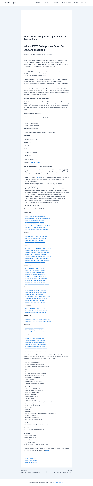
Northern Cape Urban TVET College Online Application (39, 319)
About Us (76, 3)
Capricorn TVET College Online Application (36, 290)
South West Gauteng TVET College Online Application (39, 256)
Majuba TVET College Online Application (35, 274)
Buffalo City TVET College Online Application (36, 216)
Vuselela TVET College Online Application (35, 332)
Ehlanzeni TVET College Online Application (36, 309)
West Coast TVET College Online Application (36, 348)
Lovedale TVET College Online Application (36, 227)
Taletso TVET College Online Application (35, 330)
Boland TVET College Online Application (35, 338)
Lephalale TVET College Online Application (36, 292)
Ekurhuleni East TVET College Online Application (37, 250)
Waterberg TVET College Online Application (36, 302)
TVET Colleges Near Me (31, 460)
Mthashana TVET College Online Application (36, 278)
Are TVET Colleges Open (31, 462)
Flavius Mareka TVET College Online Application (37, 236)
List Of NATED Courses (31, 458)
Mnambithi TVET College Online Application (36, 276)
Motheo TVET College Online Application (35, 242)
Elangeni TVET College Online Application (35, 270)
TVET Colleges (9, 3)
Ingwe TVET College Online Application (35, 222)
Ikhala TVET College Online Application (35, 220)
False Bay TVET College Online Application (36, 342)
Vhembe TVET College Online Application (35, 300)
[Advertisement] (46, 24)
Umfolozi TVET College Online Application (36, 282)
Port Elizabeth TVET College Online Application (37, 229)
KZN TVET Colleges (36, 162)
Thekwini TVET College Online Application (36, 280)
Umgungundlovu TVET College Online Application (37, 284)
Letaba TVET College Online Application (35, 294)
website (39, 177)
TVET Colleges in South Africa (45, 3)
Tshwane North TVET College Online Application (37, 258)
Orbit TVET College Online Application (35, 328)
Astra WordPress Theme (58, 482)
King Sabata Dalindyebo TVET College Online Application (39, 225)
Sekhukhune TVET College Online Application (36, 298)
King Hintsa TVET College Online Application (36, 224)
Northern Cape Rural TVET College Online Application (38, 321)
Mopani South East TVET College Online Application (38, 296)
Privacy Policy (85, 3)
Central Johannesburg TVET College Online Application (39, 248)
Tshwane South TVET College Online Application (37, 260)
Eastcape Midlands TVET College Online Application (38, 218)
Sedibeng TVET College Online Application (36, 254)
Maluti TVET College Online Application (35, 240)
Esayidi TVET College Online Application (35, 272)
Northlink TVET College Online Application (36, 344)
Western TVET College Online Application (35, 262)
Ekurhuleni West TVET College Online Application (37, 252)
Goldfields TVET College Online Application (36, 238)
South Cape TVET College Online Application (36, 346)
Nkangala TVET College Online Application (36, 312)
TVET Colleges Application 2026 (64, 3)
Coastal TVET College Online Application (35, 268)
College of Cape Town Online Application (35, 340)
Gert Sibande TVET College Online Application (37, 310)
